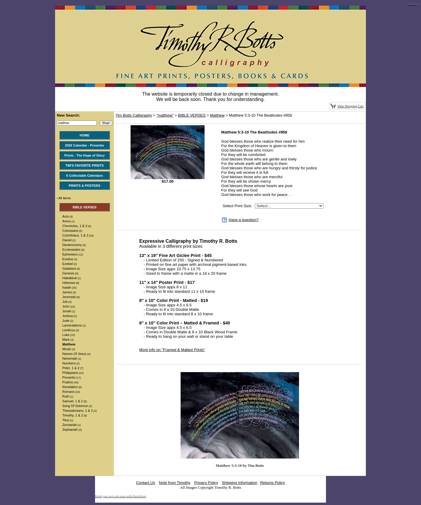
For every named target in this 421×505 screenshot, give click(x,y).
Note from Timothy (174, 482)
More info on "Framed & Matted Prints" (172, 350)
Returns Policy (272, 482)
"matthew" (164, 115)
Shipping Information (239, 482)
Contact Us (145, 482)
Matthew (217, 115)
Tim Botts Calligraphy (133, 115)
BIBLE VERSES (191, 115)
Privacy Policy (206, 482)
